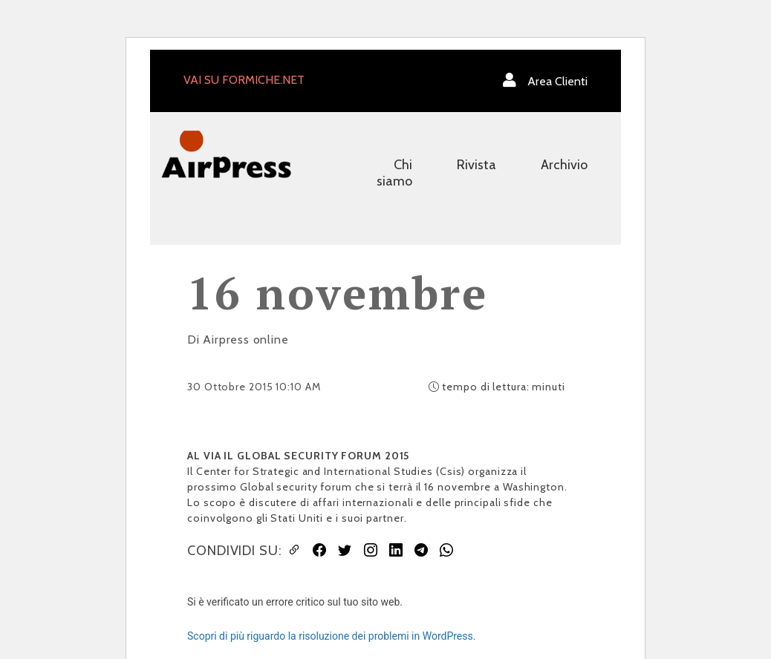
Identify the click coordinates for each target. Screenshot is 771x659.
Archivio (564, 165)
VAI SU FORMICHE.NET (244, 80)
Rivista (476, 165)
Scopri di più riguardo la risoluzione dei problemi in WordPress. (331, 636)
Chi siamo (394, 173)
